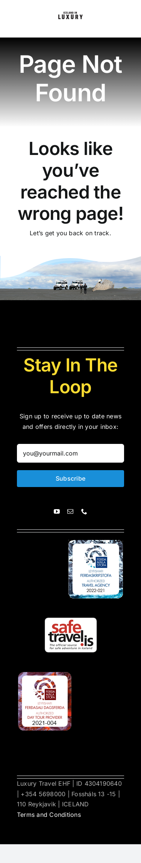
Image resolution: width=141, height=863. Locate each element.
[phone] (84, 511)
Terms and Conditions (49, 814)
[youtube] (57, 511)
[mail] (70, 511)
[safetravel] (71, 609)
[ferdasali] (96, 543)
